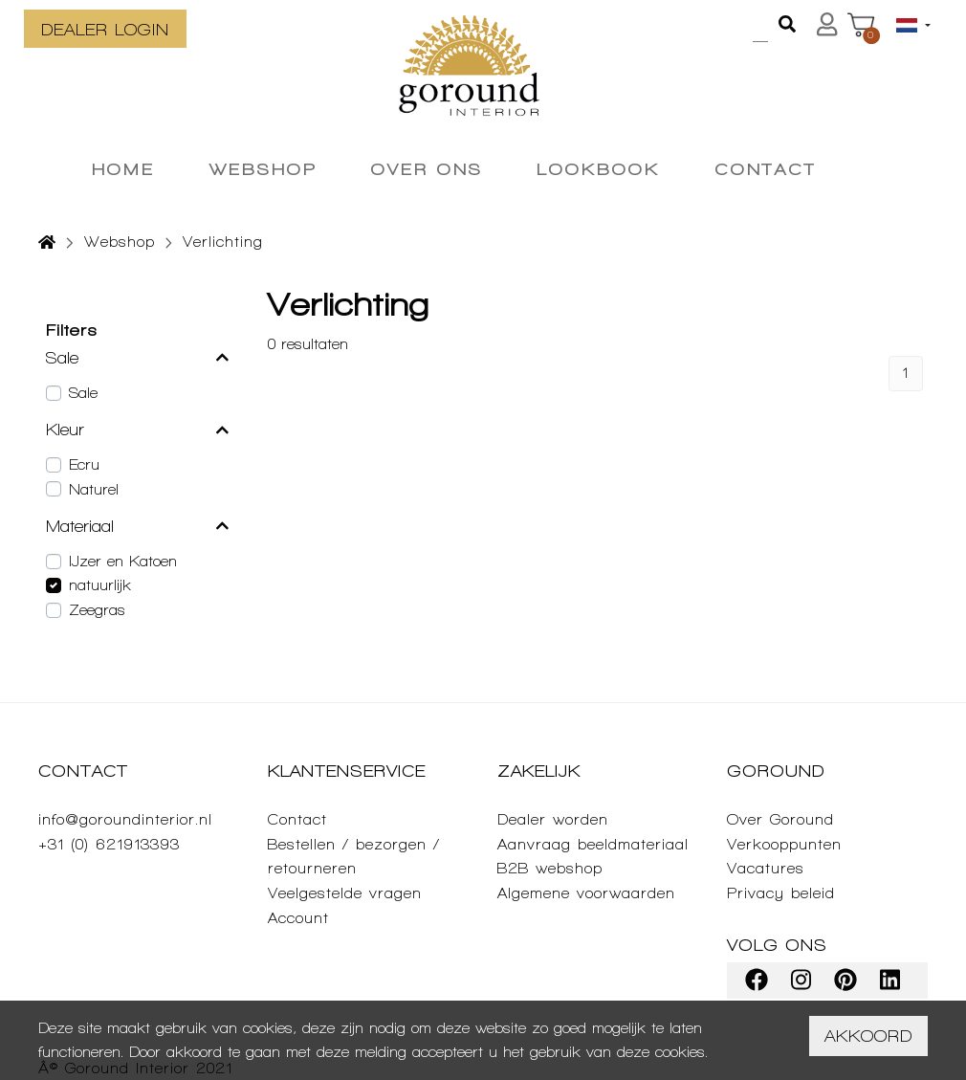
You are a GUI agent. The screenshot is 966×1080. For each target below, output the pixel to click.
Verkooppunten (784, 844)
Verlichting (223, 241)
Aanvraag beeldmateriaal (593, 844)
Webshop (119, 241)
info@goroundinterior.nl (125, 819)
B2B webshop (550, 868)
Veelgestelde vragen (345, 893)
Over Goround (780, 819)
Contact (297, 819)
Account (298, 918)
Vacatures (765, 868)
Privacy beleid (781, 893)
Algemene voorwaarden (586, 893)
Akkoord (868, 1035)
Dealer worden (552, 819)
